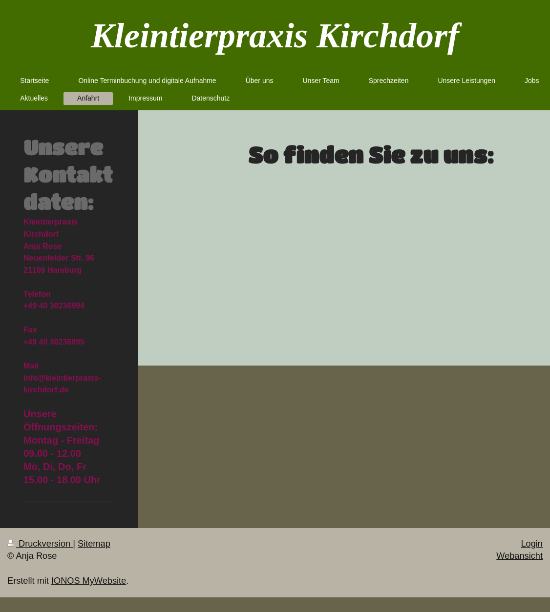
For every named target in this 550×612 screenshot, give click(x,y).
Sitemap (94, 544)
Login (532, 544)
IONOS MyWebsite (88, 581)
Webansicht (519, 556)
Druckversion (40, 544)
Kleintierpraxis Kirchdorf (275, 35)
